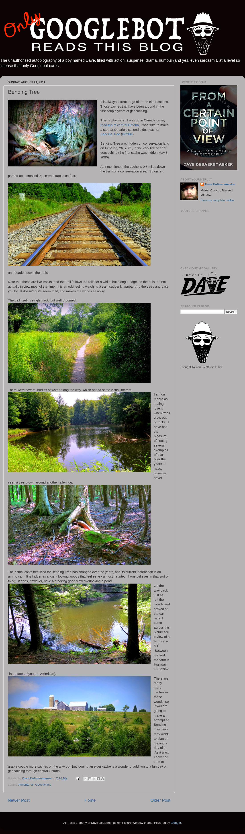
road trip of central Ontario (119, 125)
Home (90, 800)
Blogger (176, 822)
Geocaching (43, 784)
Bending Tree (110, 134)
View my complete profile (217, 200)
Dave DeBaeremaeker (220, 184)
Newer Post (19, 800)
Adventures (26, 784)
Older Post (160, 800)
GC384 (127, 134)
